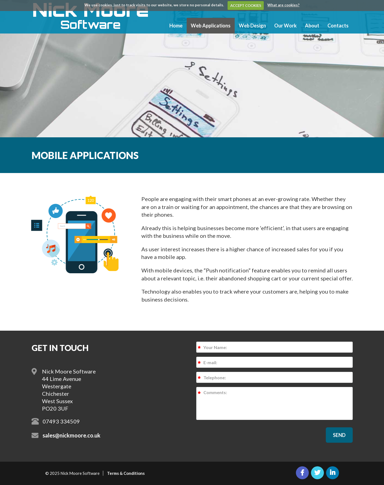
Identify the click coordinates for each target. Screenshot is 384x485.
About (312, 26)
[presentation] (238, 434)
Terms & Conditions (126, 473)
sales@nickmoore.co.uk (71, 435)
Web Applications (211, 26)
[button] (339, 435)
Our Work (285, 26)
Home (176, 26)
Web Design (252, 26)
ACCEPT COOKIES (245, 5)
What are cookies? (283, 5)
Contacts (338, 26)
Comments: (274, 403)
